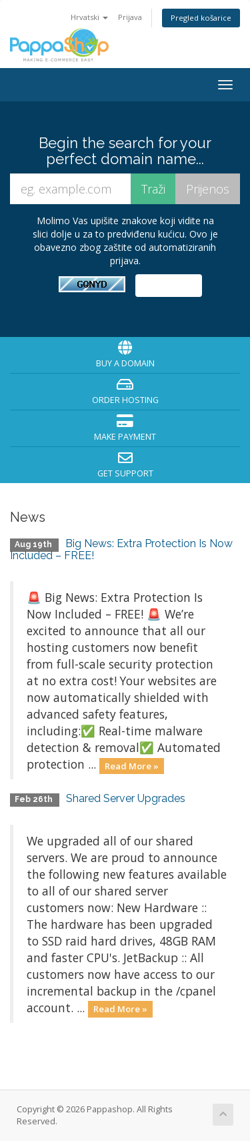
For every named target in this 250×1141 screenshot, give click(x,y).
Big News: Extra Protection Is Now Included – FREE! (121, 549)
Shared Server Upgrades (125, 798)
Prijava (130, 17)
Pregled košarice (201, 18)
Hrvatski (89, 17)
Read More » (132, 765)
